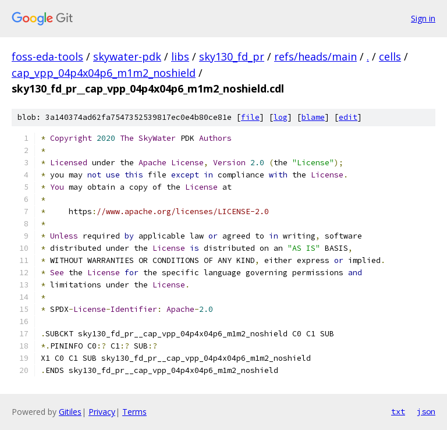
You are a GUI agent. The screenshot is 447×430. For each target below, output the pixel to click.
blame (313, 117)
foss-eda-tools (47, 56)
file (250, 117)
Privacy (101, 411)
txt (398, 411)
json (426, 411)
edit (348, 117)
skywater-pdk (127, 56)
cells (390, 56)
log (281, 117)
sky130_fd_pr (231, 56)
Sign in (423, 18)
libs (180, 56)
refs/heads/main (315, 56)
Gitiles (70, 411)
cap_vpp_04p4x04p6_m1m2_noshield (104, 73)
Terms (134, 411)
